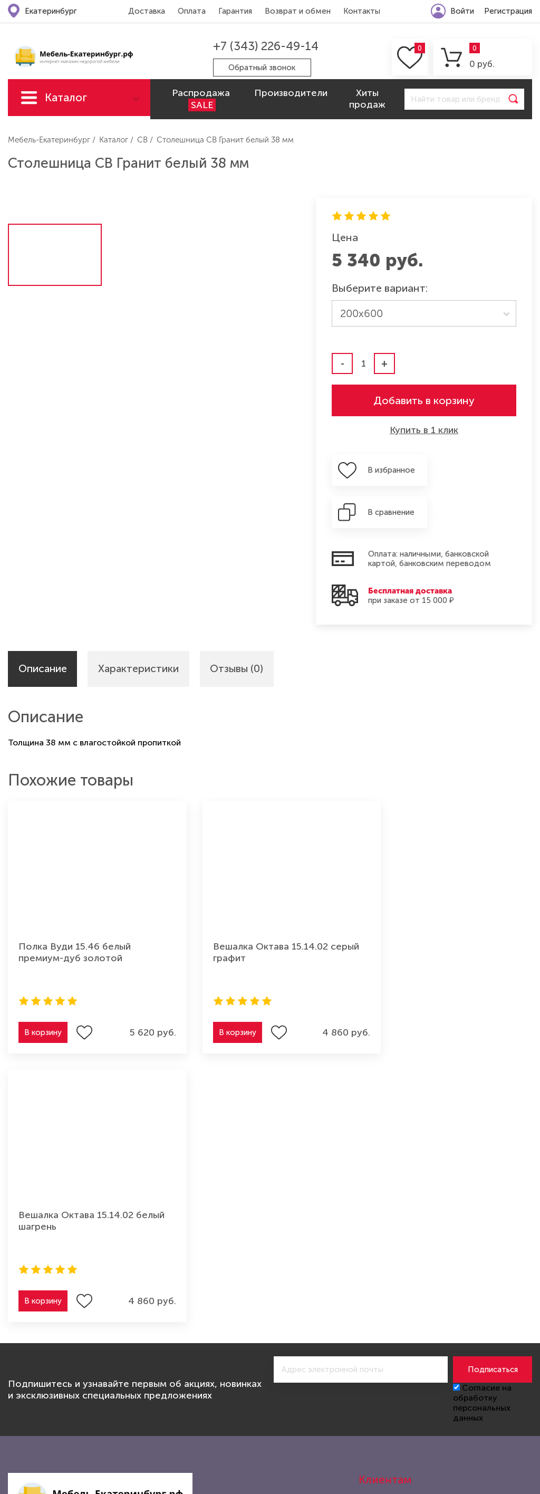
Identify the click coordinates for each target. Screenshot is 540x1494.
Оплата (191, 11)
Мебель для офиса (146, 1398)
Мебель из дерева (145, 1380)
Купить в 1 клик (424, 430)
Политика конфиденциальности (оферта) (445, 1276)
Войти (462, 11)
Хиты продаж (367, 98)
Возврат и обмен (297, 11)
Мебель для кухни (44, 1380)
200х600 (361, 313)
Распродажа (201, 99)
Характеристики (140, 627)
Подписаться (493, 1060)
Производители (290, 93)
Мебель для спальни (50, 1398)
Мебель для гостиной (53, 1363)
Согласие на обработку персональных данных (482, 1093)
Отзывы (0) (240, 627)
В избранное (387, 470)
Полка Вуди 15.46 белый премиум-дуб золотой (74, 911)
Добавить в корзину (424, 400)
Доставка (146, 11)
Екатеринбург (51, 11)
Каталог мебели (66, 103)
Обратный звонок (261, 67)
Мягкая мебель (38, 1345)
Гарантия (235, 11)
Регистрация (508, 11)
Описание (43, 627)
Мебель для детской (150, 1345)
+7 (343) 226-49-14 (264, 46)
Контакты (361, 11)
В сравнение (483, 470)
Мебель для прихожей (154, 1363)
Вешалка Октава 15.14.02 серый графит (255, 911)
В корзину (43, 991)
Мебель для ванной (148, 1415)
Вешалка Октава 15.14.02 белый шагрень (436, 911)
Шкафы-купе (34, 1415)
